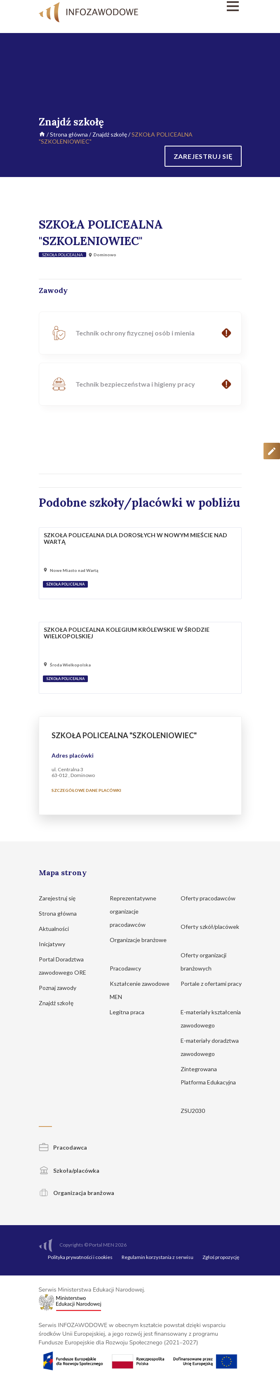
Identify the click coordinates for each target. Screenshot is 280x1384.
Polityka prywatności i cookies (80, 1256)
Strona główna (69, 134)
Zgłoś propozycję (220, 1256)
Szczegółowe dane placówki (86, 789)
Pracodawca (63, 1146)
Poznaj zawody (61, 986)
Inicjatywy (56, 943)
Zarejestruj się (61, 897)
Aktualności (58, 927)
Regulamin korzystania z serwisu (157, 1256)
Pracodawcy (129, 967)
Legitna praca (127, 1011)
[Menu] (211, 6)
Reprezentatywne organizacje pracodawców (133, 910)
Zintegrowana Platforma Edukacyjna (208, 1081)
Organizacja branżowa (76, 1191)
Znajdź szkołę (109, 134)
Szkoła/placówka (69, 1169)
